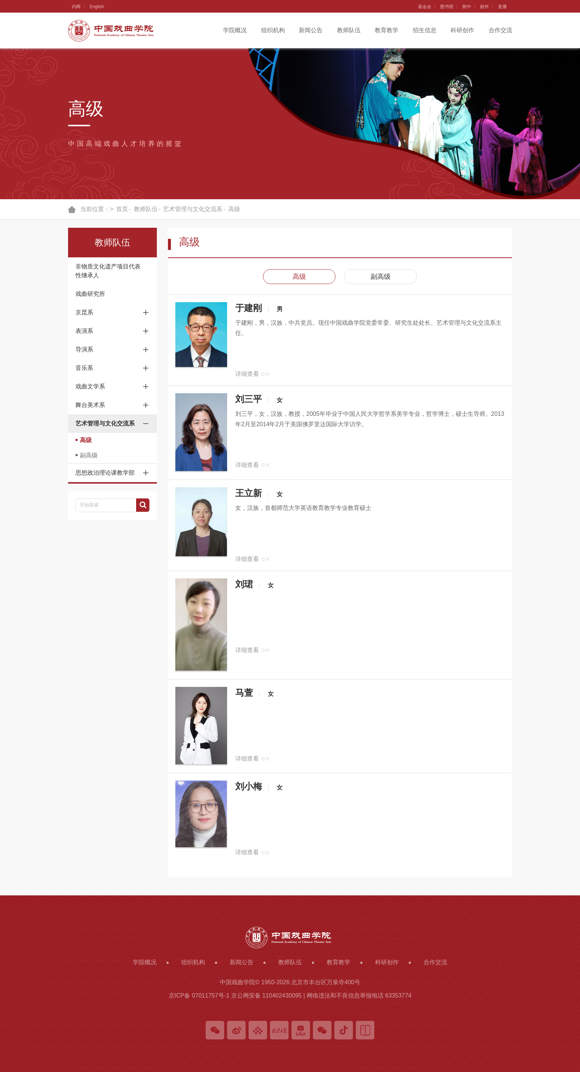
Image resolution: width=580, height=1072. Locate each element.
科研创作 (462, 30)
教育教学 (386, 30)
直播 (502, 6)
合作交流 (500, 30)
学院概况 (235, 30)
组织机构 (273, 30)
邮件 (484, 6)
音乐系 (84, 368)
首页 (122, 209)
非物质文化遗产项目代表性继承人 (108, 270)
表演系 (84, 331)
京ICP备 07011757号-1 (199, 995)
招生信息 (424, 30)
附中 (466, 6)
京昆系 (84, 312)
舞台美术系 (90, 405)
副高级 (89, 455)
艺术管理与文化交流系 (192, 209)
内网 (76, 6)
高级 (234, 209)
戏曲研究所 (90, 294)
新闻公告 (311, 30)
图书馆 (446, 6)
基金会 (424, 6)
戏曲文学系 (90, 386)
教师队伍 (349, 30)
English (97, 6)
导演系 (84, 349)
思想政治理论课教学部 (105, 473)
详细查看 (247, 374)
